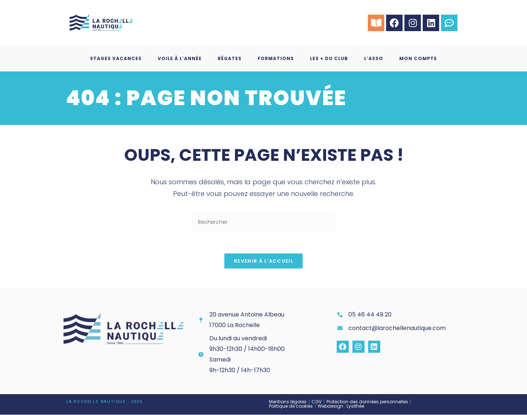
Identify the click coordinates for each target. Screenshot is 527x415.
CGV (316, 402)
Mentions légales (288, 402)
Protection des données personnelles (367, 402)
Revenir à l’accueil (263, 261)
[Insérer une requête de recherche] (263, 222)
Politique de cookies (291, 406)
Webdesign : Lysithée (341, 406)
